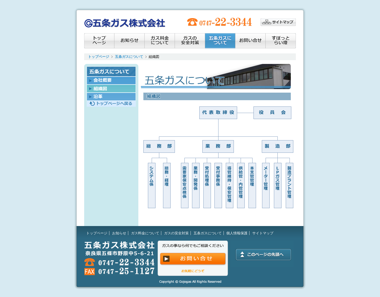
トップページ (99, 40)
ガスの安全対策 (190, 40)
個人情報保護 (236, 233)
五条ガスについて (129, 57)
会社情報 (220, 40)
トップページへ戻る (111, 104)
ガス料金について (160, 40)
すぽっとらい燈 (281, 40)
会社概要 (111, 81)
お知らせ (129, 40)
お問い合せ (250, 40)
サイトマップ (278, 22)
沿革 (111, 97)
